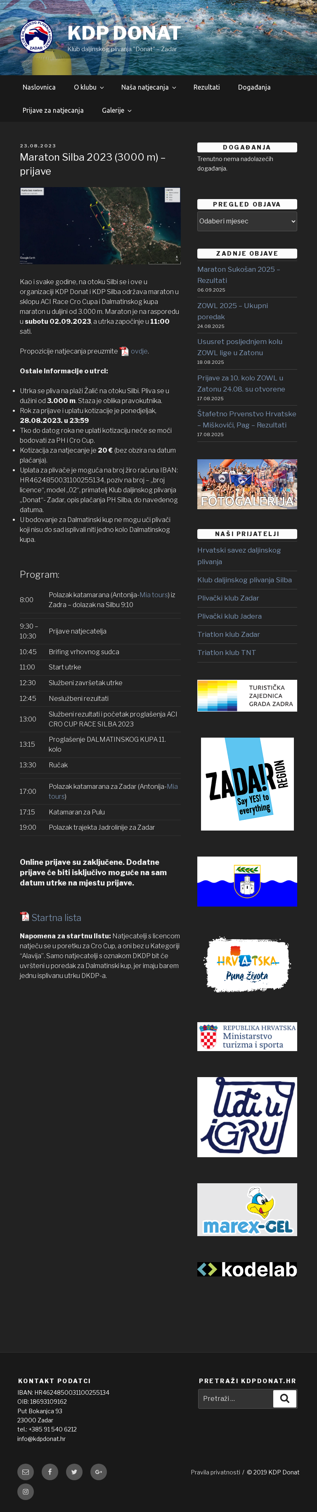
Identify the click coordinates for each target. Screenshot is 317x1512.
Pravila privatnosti (215, 1472)
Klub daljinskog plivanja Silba (244, 580)
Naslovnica (39, 87)
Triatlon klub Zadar (228, 634)
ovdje (139, 351)
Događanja (254, 87)
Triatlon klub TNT (226, 652)
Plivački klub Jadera (229, 616)
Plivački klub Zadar (228, 598)
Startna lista (56, 917)
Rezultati (207, 87)
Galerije (117, 110)
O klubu (89, 87)
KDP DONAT (124, 33)
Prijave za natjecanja (53, 110)
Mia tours (154, 595)
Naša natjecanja (149, 87)
